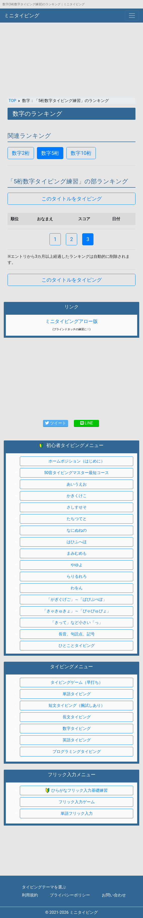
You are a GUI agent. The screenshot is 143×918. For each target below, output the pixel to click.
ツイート (55, 423)
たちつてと (77, 518)
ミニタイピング (21, 16)
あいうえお (77, 484)
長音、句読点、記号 (77, 634)
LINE (86, 423)
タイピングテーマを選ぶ (44, 887)
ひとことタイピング (77, 645)
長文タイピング (77, 717)
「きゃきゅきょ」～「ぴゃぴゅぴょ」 (76, 611)
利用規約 (30, 895)
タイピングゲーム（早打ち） (77, 682)
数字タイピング (77, 728)
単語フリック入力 (77, 813)
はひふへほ (77, 541)
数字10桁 (81, 153)
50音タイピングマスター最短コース (76, 472)
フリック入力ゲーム (77, 801)
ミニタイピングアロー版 (71, 321)
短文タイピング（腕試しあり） (77, 705)
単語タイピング (77, 694)
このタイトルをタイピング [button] (71, 199)
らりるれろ (77, 576)
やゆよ (77, 564)
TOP (12, 100)
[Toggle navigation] (132, 16)
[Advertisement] (71, 60)
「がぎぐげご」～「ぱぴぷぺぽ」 (76, 599)
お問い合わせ (114, 895)
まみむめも (77, 553)
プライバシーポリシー (70, 895)
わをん (77, 588)
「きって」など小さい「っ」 (77, 622)
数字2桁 (21, 153)
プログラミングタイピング (77, 751)
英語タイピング (77, 740)
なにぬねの (77, 530)
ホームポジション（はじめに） (77, 461)
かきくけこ (77, 495)
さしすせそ (77, 507)
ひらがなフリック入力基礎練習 (77, 790)
